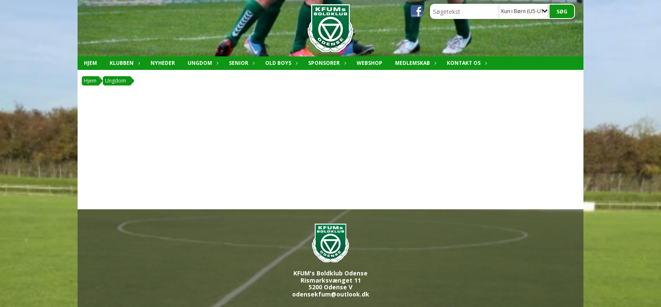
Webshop (369, 63)
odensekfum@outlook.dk (330, 294)
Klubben (124, 63)
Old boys (280, 63)
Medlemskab (414, 63)
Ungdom (202, 63)
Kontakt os (466, 63)
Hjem (90, 63)
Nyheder (162, 63)
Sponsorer (326, 63)
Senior (241, 63)
